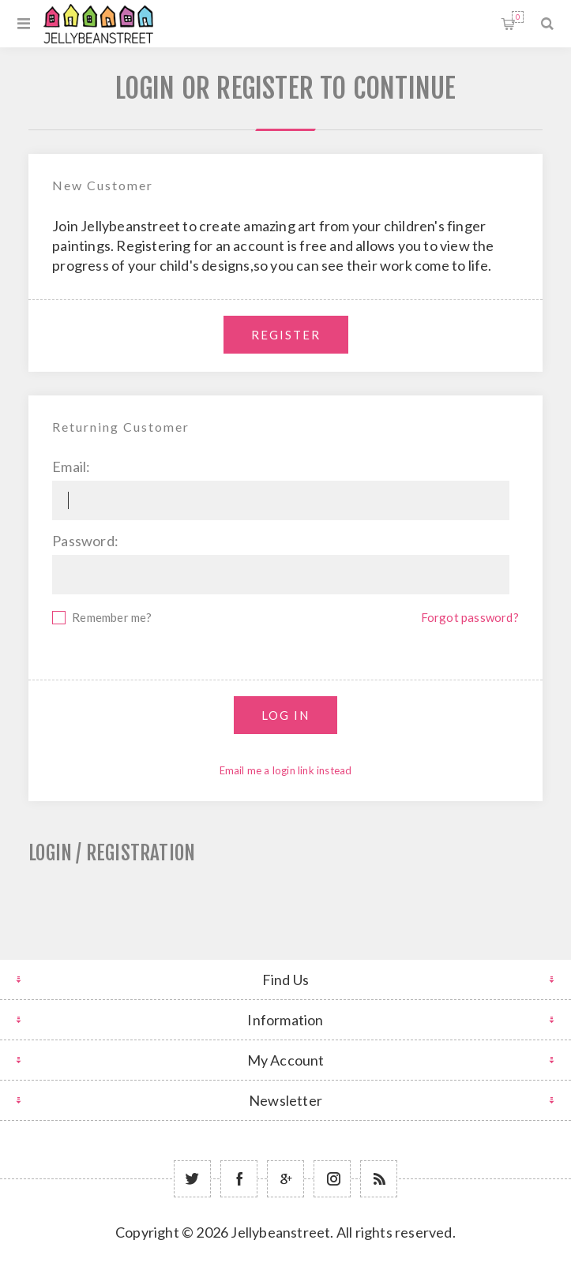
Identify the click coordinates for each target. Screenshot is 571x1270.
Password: (85, 540)
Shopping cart (518, 17)
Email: (71, 466)
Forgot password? (470, 617)
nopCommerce (324, 1255)
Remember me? (112, 617)
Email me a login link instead (286, 770)
